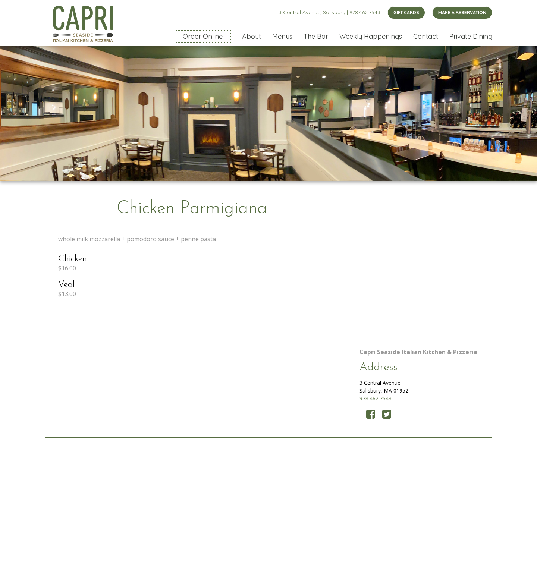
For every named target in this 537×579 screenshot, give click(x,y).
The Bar (316, 36)
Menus (282, 36)
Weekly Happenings (370, 36)
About (251, 36)
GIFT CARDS (406, 12)
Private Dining (470, 36)
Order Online (203, 36)
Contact (425, 36)
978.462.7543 (364, 12)
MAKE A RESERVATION (462, 12)
